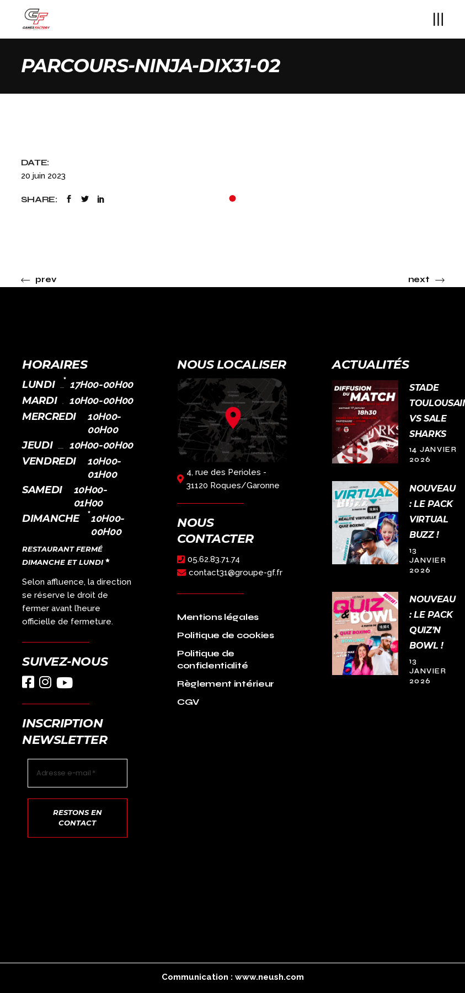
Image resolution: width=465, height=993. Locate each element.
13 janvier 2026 (427, 560)
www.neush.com (269, 977)
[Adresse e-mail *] (77, 773)
